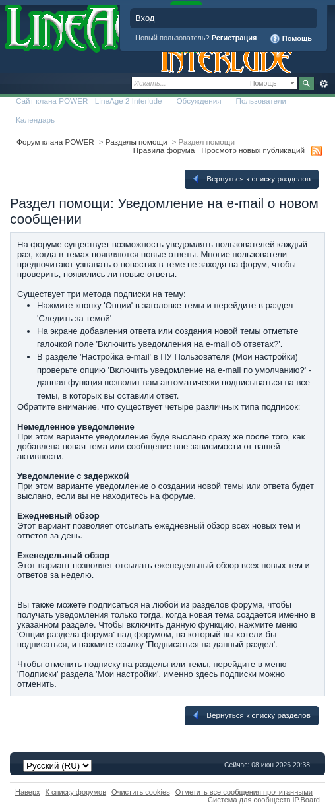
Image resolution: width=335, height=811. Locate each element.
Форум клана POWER (55, 141)
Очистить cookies (140, 792)
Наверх (27, 792)
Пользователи (261, 100)
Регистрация (234, 38)
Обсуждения (198, 100)
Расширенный (323, 83)
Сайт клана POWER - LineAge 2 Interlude (89, 100)
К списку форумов (76, 792)
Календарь (35, 119)
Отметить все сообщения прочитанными (244, 792)
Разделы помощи (137, 141)
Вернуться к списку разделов (251, 179)
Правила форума (164, 150)
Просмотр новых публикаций (253, 150)
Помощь (291, 39)
